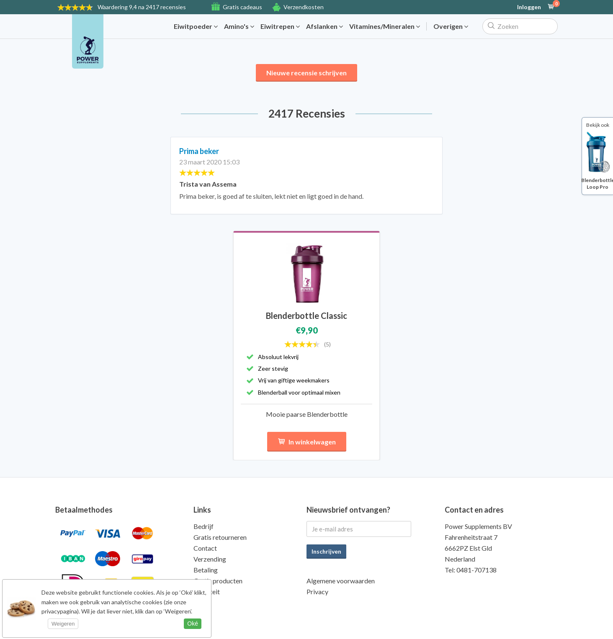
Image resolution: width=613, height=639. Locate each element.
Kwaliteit (206, 591)
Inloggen (529, 7)
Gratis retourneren (220, 537)
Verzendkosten (303, 6)
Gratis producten (217, 581)
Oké (192, 623)
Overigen (450, 26)
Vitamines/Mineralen (384, 26)
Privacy (317, 591)
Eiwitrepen (280, 26)
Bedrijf (203, 526)
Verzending (209, 559)
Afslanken (324, 26)
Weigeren (63, 624)
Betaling (205, 570)
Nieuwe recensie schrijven (306, 73)
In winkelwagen (307, 441)
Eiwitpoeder (196, 26)
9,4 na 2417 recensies (142, 6)
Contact (205, 548)
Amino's (239, 26)
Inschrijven (326, 551)
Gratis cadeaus (242, 6)
